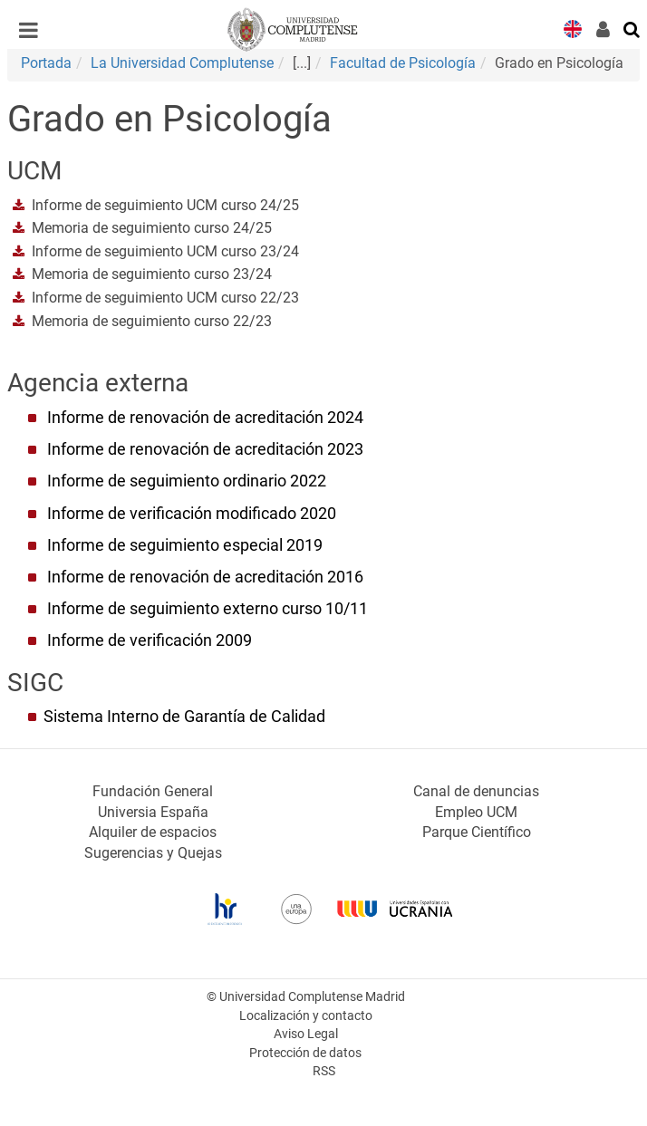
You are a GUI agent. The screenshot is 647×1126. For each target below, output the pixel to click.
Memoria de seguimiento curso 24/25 (152, 227)
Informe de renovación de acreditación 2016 (205, 577)
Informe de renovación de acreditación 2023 (205, 449)
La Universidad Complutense (182, 63)
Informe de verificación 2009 (149, 640)
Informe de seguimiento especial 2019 (185, 545)
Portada (46, 63)
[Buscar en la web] (632, 28)
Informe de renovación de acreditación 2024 (205, 418)
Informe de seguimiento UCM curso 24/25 (165, 205)
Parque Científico (476, 832)
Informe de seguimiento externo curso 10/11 (207, 609)
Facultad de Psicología (403, 63)
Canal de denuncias (476, 791)
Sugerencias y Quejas (153, 852)
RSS (324, 1071)
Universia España (153, 812)
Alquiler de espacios (153, 832)
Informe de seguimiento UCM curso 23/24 (165, 251)
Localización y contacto (305, 1016)
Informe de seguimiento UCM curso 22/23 (165, 297)
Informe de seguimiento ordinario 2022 (186, 481)
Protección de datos (305, 1053)
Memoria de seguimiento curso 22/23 (152, 321)
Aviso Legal (306, 1034)
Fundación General (152, 791)
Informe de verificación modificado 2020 (191, 514)
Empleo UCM (476, 812)
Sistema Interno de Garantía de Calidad (184, 716)
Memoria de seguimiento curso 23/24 (152, 274)
